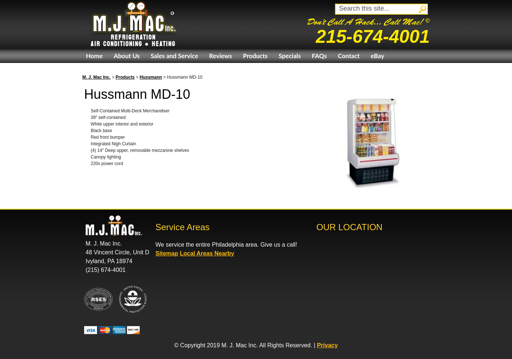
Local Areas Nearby (207, 253)
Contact (349, 56)
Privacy (327, 345)
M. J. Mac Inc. (96, 77)
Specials (290, 56)
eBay (377, 56)
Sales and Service (174, 56)
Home (94, 56)
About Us (127, 56)
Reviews (220, 56)
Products (255, 56)
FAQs (319, 56)
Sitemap (166, 253)
